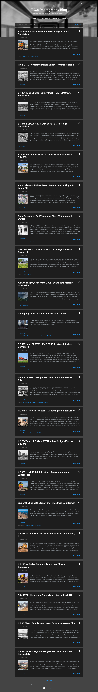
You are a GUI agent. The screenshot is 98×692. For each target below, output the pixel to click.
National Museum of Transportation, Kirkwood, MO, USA (37, 335)
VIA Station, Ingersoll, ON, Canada (31, 241)
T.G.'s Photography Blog (49, 10)
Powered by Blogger (49, 688)
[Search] (82, 4)
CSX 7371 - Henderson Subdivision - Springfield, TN (45, 595)
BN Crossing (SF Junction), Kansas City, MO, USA (35, 402)
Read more (76, 55)
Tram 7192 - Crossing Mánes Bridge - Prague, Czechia (46, 64)
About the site (34, 19)
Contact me (46, 19)
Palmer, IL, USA (27, 274)
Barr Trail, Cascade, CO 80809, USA (32, 525)
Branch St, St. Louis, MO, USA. (30, 56)
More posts (49, 680)
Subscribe (65, 19)
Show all (78, 24)
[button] (79, 31)
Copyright (55, 19)
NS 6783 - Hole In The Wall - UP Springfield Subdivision (46, 410)
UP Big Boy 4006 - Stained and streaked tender (42, 313)
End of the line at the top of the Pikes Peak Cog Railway (46, 503)
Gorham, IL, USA (27, 369)
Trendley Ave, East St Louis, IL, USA (32, 433)
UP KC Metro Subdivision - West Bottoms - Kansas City (46, 623)
